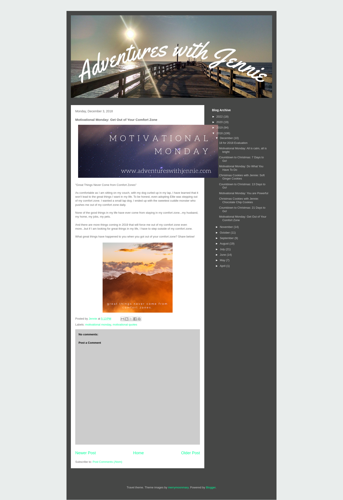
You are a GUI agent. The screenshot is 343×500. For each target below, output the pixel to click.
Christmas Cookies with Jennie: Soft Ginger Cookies (241, 177)
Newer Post (85, 453)
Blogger (210, 487)
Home (138, 453)
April (223, 266)
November (227, 227)
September (227, 238)
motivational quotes (125, 324)
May (223, 260)
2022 (220, 116)
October (225, 232)
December (227, 138)
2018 (220, 133)
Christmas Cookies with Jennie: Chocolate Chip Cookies (239, 200)
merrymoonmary (178, 487)
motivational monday (98, 324)
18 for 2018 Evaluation (233, 142)
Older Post (190, 453)
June (223, 254)
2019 (220, 127)
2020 (220, 122)
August (224, 243)
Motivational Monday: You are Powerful (243, 193)
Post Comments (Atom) (107, 461)
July (223, 249)
